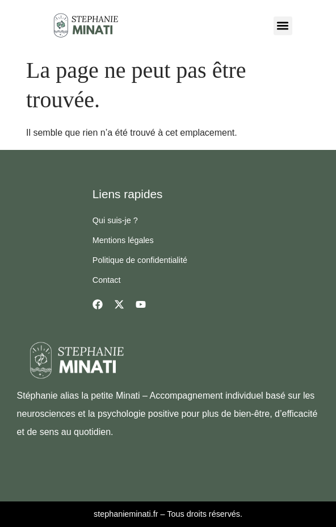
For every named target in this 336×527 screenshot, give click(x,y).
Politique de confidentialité (140, 260)
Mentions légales (123, 240)
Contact (107, 280)
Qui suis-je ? (115, 220)
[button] (283, 25)
